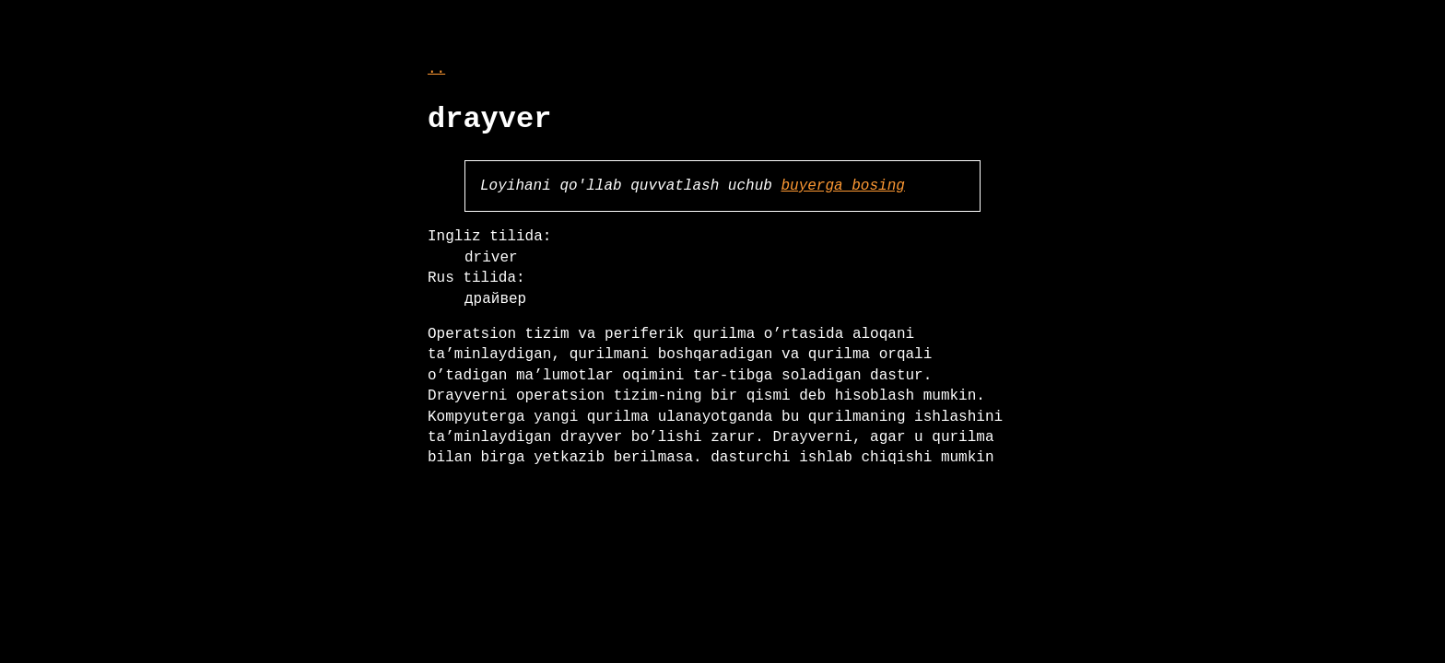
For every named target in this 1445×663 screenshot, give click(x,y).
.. (436, 69)
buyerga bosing (842, 186)
